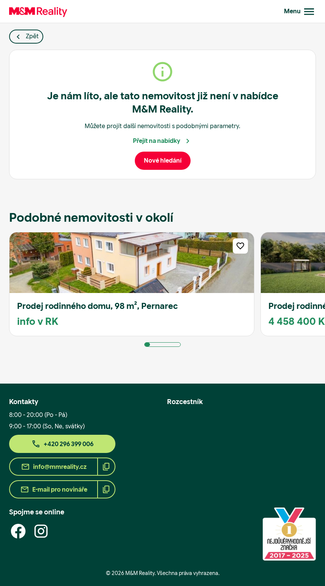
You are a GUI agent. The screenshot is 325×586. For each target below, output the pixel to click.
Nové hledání (162, 160)
